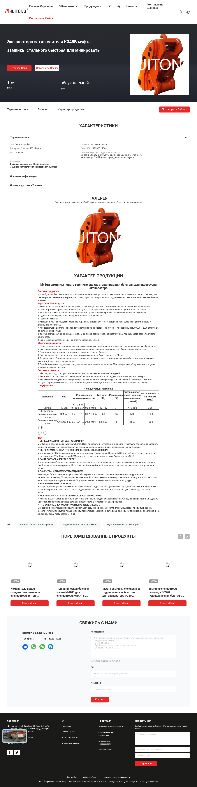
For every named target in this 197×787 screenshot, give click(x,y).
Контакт (99, 699)
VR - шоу (114, 6)
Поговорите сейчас (47, 68)
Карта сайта (72, 777)
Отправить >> (146, 764)
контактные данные (70, 743)
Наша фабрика (68, 732)
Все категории (104, 750)
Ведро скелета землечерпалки (105, 742)
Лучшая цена (19, 68)
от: (93, 667)
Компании (66, 726)
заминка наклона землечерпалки (36, 524)
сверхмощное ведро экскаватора (107, 733)
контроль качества (70, 738)
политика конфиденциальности (116, 777)
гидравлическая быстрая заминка (80, 524)
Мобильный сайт (90, 777)
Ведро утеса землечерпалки (110, 726)
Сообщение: (98, 632)
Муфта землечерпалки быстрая (123, 524)
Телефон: (96, 683)
